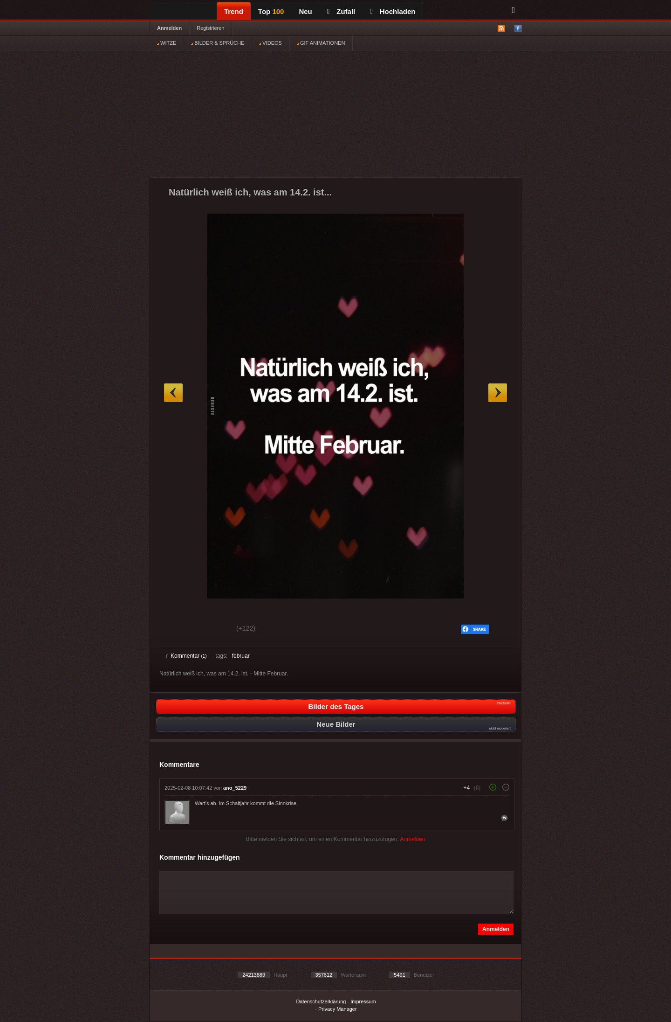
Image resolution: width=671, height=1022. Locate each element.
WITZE (166, 43)
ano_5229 (234, 788)
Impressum (363, 1001)
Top (271, 11)
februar (241, 656)
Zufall (341, 11)
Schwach (211, 629)
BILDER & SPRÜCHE (217, 43)
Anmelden (169, 28)
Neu (305, 11)
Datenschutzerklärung (321, 1001)
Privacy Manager (337, 1009)
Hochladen (392, 11)
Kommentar (186, 656)
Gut (176, 629)
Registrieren (210, 28)
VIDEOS (270, 43)
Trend (233, 11)
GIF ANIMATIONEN (321, 43)
